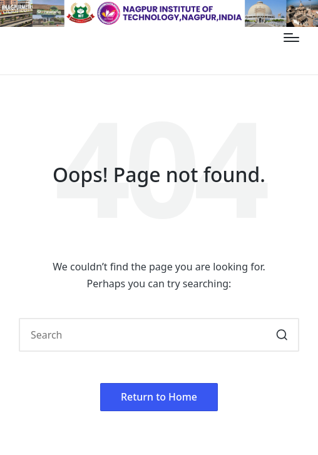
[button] (282, 335)
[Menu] (291, 37)
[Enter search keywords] (159, 335)
